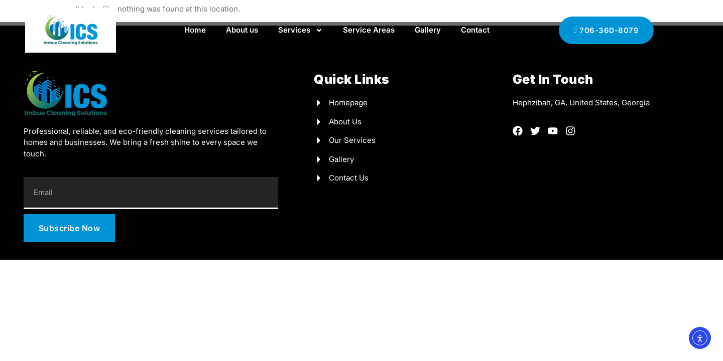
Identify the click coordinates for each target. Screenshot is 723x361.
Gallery (428, 30)
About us (242, 30)
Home (195, 30)
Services (300, 30)
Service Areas (369, 30)
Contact (475, 30)
